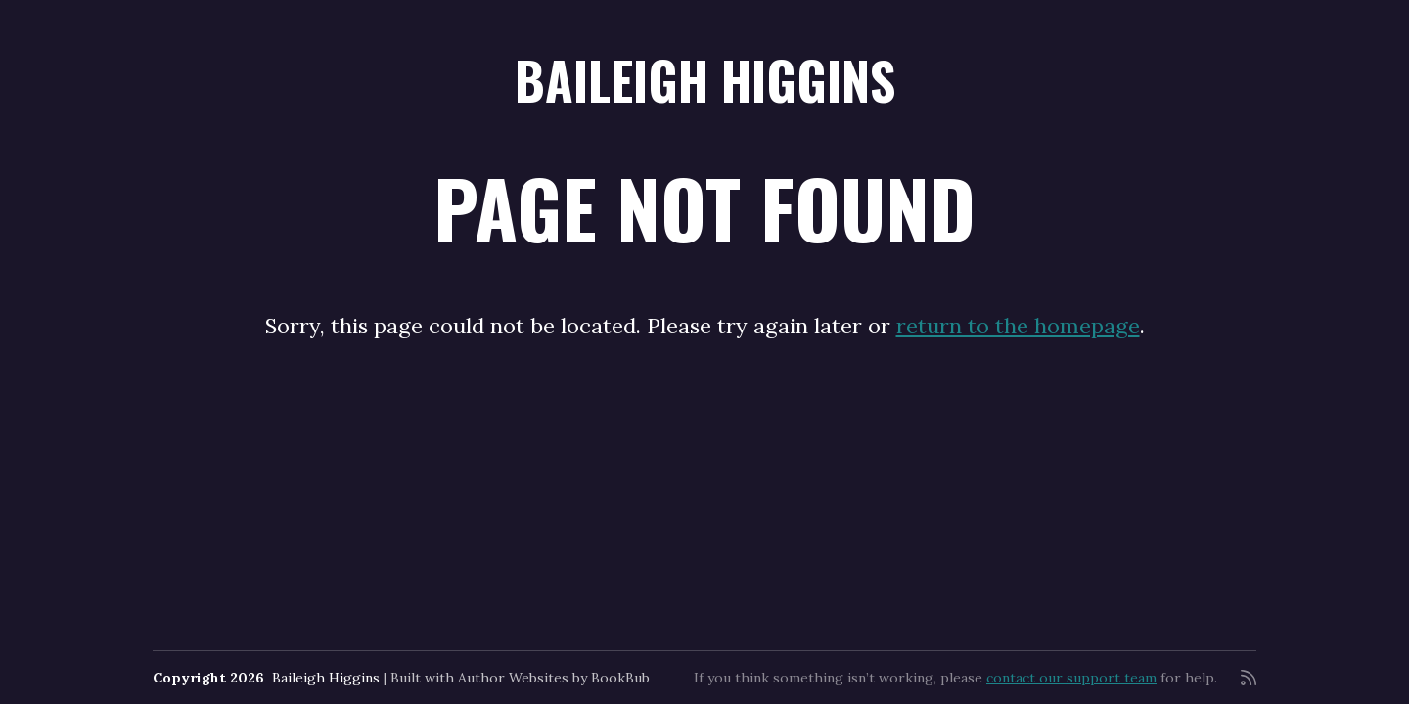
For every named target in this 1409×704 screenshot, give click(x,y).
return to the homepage (1018, 325)
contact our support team (1071, 677)
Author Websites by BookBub (554, 677)
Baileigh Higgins (705, 79)
